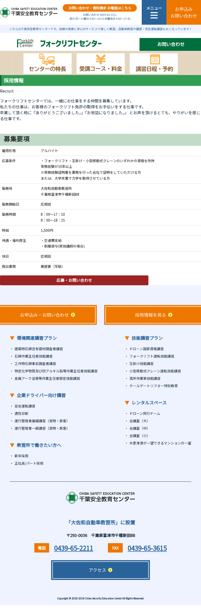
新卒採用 (21, 455)
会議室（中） (139, 428)
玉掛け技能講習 (141, 363)
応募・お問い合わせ (74, 280)
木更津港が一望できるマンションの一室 (160, 442)
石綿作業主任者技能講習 (34, 356)
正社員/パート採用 (29, 463)
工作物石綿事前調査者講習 (35, 363)
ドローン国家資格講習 (146, 348)
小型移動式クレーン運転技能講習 (155, 370)
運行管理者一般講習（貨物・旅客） (42, 428)
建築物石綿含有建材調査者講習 (39, 348)
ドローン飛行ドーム (144, 413)
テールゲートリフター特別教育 (153, 385)
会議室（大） (139, 420)
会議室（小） (139, 435)
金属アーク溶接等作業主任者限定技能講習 (47, 378)
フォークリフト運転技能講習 (151, 356)
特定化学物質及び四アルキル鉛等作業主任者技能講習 (56, 370)
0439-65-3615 (147, 548)
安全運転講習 (25, 405)
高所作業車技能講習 (145, 378)
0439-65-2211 (73, 548)
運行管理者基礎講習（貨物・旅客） (42, 420)
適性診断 (21, 413)
